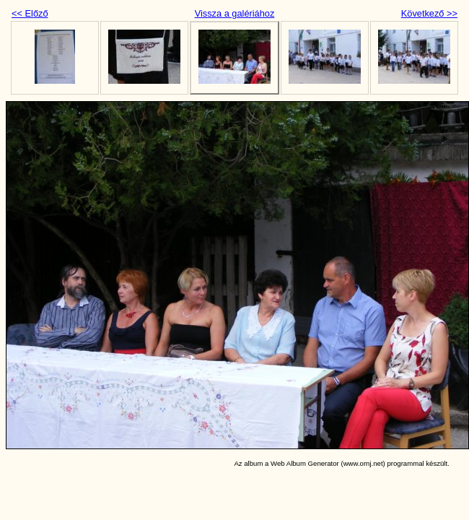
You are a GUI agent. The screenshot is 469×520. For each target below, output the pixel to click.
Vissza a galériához (235, 13)
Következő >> (429, 13)
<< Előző (30, 13)
